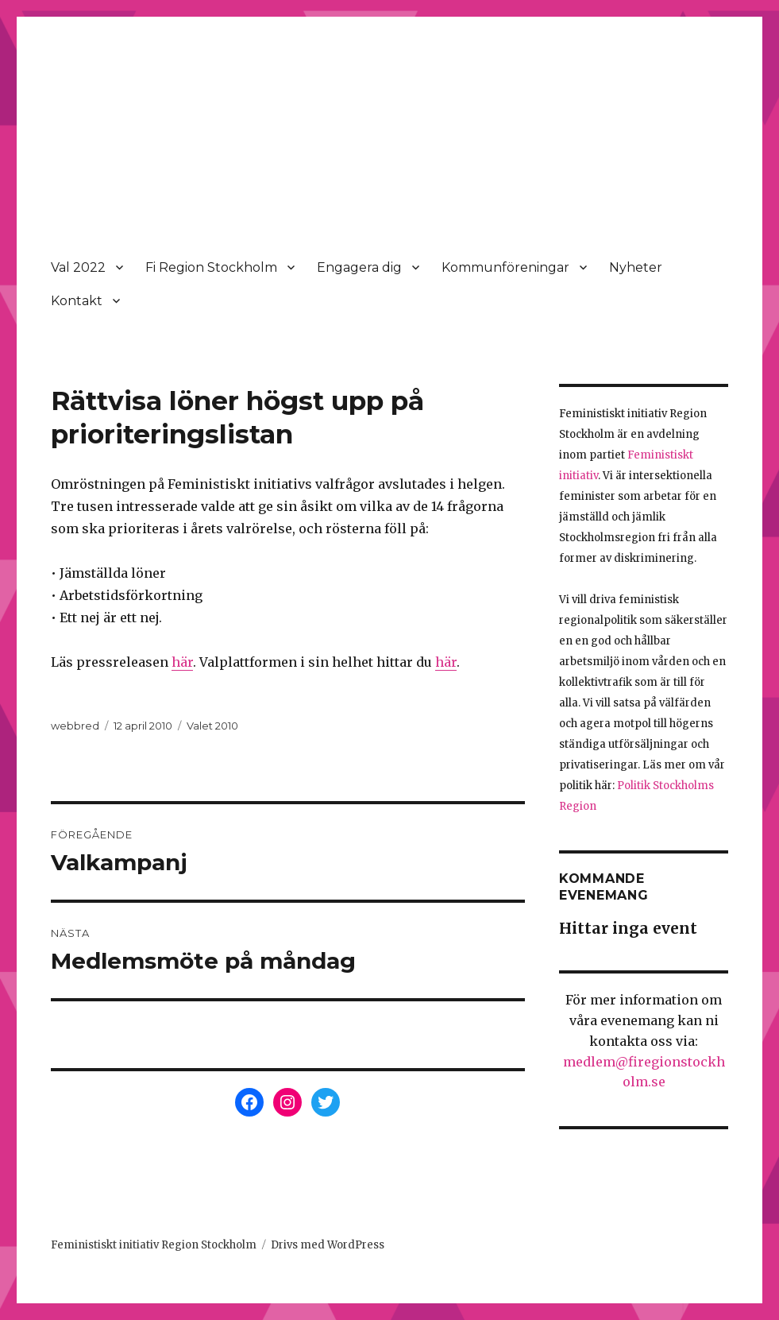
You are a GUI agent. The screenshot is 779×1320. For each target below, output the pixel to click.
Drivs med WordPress (327, 1245)
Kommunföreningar (505, 267)
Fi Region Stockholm (211, 267)
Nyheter (635, 267)
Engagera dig (359, 267)
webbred (75, 725)
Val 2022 (78, 267)
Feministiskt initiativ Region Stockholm (153, 1245)
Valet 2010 (212, 725)
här (182, 662)
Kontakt (76, 300)
